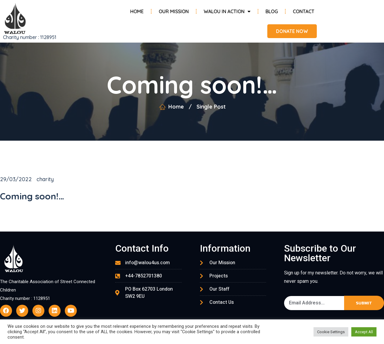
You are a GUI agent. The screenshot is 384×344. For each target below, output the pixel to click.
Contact (303, 11)
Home (137, 11)
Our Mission (174, 11)
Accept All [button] (364, 332)
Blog (272, 11)
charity (45, 179)
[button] (291, 31)
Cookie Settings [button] (331, 332)
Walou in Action (227, 11)
